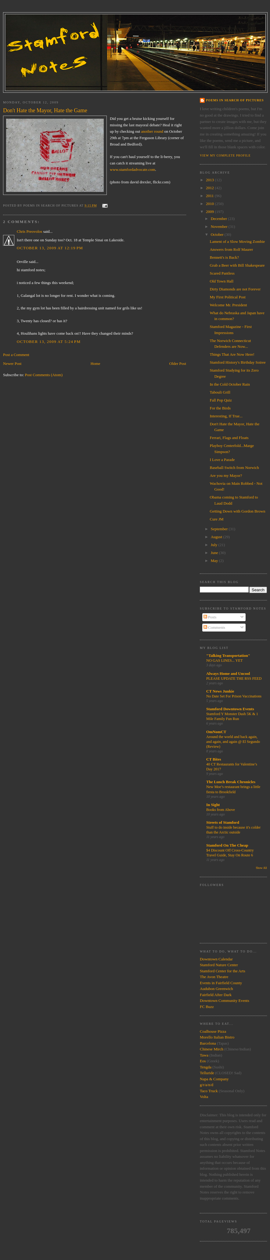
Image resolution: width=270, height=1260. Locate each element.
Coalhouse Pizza (213, 1031)
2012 (210, 187)
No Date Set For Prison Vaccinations (233, 696)
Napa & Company (214, 1079)
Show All (261, 867)
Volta (204, 1096)
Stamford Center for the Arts (222, 971)
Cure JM (216, 519)
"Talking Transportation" (228, 655)
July (214, 544)
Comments (214, 627)
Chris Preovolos (29, 231)
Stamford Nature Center (219, 965)
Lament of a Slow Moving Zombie (237, 241)
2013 (210, 180)
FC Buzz (207, 1006)
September (220, 529)
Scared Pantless (222, 273)
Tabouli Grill (220, 392)
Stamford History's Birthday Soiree (237, 362)
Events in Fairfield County (221, 983)
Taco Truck (209, 1091)
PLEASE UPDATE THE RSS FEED (234, 678)
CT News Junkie (220, 691)
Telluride (207, 1073)
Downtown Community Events (224, 1000)
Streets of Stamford (222, 822)
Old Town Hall (221, 281)
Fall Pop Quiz (221, 400)
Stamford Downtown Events (230, 709)
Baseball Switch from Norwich (234, 467)
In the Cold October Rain (230, 384)
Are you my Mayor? (226, 475)
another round (152, 131)
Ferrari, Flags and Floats (229, 437)
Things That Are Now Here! (232, 354)
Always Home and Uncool (228, 673)
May (215, 560)
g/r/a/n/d (206, 1084)
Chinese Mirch (212, 1049)
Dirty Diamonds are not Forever (235, 289)
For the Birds (220, 408)
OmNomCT (216, 731)
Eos (203, 1061)
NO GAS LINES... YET (224, 660)
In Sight (213, 804)
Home (95, 363)
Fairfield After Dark (216, 994)
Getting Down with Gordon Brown (237, 511)
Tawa (204, 1055)
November (220, 226)
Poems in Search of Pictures (235, 100)
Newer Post (12, 363)
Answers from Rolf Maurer (231, 249)
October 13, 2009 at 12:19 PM (50, 248)
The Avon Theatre (214, 976)
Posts (210, 617)
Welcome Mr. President (228, 305)
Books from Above (220, 810)
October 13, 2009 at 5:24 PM (49, 341)
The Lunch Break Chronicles (230, 781)
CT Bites (213, 759)
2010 (210, 203)
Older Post (177, 363)
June (215, 552)
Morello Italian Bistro (217, 1037)
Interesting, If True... (226, 416)
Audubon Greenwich (216, 988)
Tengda (205, 1067)
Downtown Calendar (216, 959)
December (219, 218)
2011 (210, 195)
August (217, 537)
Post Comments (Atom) (44, 375)
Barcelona (208, 1043)
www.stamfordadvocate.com (132, 169)
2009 (210, 211)
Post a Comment (16, 354)
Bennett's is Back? (224, 257)
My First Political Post (227, 297)
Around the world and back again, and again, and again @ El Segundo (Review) (233, 742)
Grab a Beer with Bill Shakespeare (237, 265)
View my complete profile (225, 155)
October (218, 234)
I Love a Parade (222, 459)
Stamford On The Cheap (227, 845)
